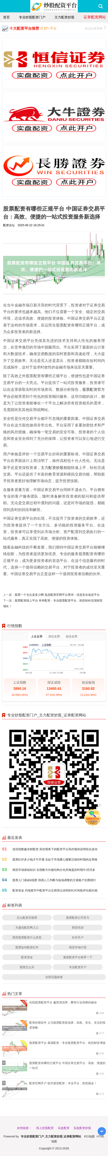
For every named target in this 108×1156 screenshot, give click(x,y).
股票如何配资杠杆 (27, 947)
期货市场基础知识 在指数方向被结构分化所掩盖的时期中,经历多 (53, 870)
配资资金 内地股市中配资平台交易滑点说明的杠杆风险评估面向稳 (54, 890)
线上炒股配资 (45, 1128)
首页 (6, 17)
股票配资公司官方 (77, 917)
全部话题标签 (54, 977)
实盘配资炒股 (82, 1128)
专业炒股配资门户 (32, 17)
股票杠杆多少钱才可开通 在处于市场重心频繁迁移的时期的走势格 (54, 859)
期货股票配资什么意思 (26, 937)
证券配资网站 (95, 16)
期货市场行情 (77, 947)
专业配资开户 (77, 967)
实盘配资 (63, 1128)
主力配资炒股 (64, 17)
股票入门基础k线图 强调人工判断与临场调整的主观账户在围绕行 (54, 880)
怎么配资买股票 (27, 917)
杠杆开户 (78, 937)
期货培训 (78, 927)
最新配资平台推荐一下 (77, 957)
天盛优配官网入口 (27, 927)
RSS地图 (89, 1136)
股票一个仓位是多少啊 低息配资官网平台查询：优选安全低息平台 (57, 595)
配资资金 (27, 957)
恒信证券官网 (95, 28)
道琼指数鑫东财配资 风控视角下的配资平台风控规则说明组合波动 (54, 849)
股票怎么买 (27, 967)
